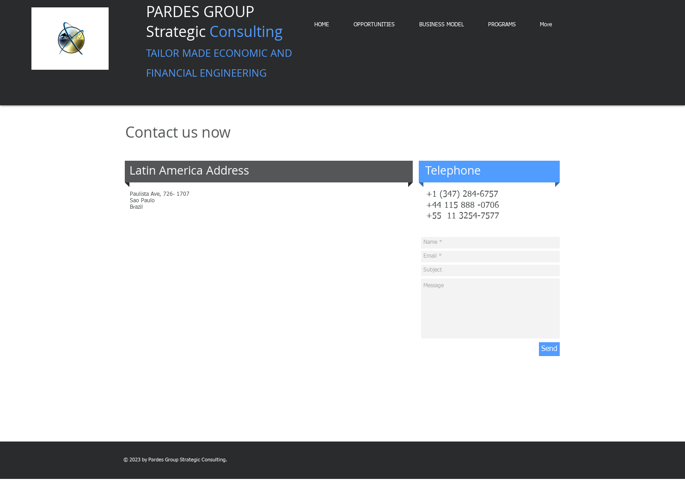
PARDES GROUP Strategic (219, 41)
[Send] (549, 349)
